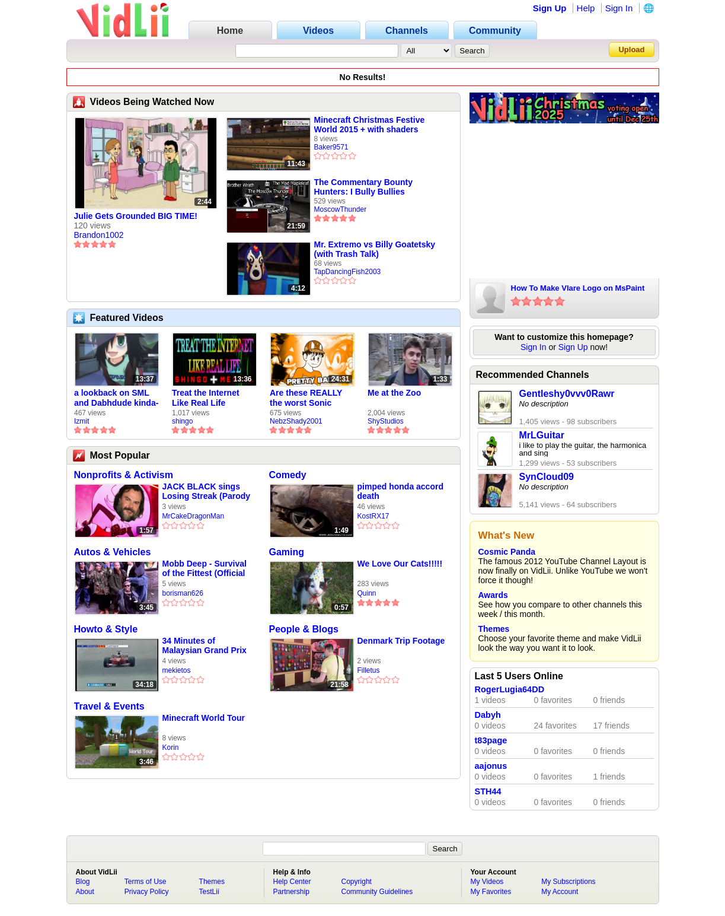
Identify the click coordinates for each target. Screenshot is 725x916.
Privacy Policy (146, 892)
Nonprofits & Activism (123, 475)
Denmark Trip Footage (401, 640)
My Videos (487, 881)
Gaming (287, 552)
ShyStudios (386, 421)
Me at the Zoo (394, 392)
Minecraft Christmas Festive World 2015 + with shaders (369, 124)
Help (586, 8)
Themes (494, 629)
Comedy (287, 475)
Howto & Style (106, 629)
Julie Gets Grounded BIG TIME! (135, 216)
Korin (170, 747)
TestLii (209, 892)
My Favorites (491, 892)
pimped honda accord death (400, 491)
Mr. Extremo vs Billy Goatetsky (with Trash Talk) (375, 249)
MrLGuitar (541, 435)
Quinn (366, 593)
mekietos (176, 670)
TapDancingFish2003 (347, 272)
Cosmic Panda (506, 551)
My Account (559, 892)
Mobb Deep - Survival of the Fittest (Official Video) (204, 568)
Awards (493, 595)
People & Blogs (303, 629)
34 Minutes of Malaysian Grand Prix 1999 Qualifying (204, 646)
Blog (83, 881)
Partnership (291, 892)
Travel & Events (109, 706)
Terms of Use (145, 881)
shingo (182, 421)
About (85, 892)
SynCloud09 (546, 477)
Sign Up (550, 8)
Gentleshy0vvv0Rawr (567, 394)
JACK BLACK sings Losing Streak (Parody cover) (206, 491)
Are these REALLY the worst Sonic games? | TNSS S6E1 (311, 398)
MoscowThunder (340, 209)
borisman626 (182, 593)
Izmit (81, 421)
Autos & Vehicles (112, 552)
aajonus (491, 766)
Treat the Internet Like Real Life (205, 398)
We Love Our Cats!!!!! (400, 563)
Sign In (619, 8)
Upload (631, 49)
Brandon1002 (99, 235)
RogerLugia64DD (510, 689)
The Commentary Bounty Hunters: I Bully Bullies (363, 186)
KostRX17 (373, 516)
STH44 (488, 791)
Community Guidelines (377, 892)
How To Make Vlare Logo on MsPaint (578, 288)
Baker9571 (331, 147)
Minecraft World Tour (203, 718)
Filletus (368, 670)
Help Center (292, 881)
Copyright (356, 881)
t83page (491, 740)
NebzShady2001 (296, 421)
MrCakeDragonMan (193, 516)
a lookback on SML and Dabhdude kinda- (116, 398)
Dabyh (488, 715)
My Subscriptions (568, 881)
